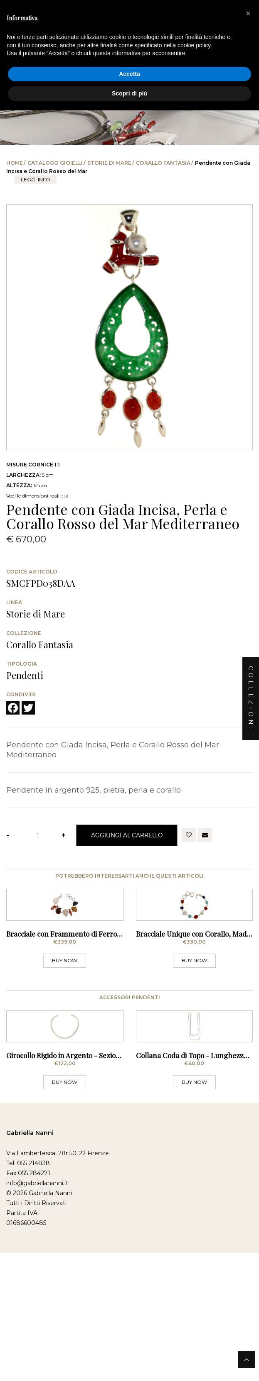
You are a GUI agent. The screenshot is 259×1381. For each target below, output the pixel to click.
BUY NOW (64, 1045)
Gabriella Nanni (30, 1302)
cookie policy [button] (194, 45)
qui (64, 496)
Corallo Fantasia (163, 163)
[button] (248, 13)
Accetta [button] (129, 74)
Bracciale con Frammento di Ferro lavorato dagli (84, 1018)
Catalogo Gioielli (55, 163)
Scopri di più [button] (129, 93)
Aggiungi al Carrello (127, 835)
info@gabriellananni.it (37, 1353)
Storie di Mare (109, 163)
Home (14, 163)
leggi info (35, 179)
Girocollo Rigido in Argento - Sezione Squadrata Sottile (93, 1225)
